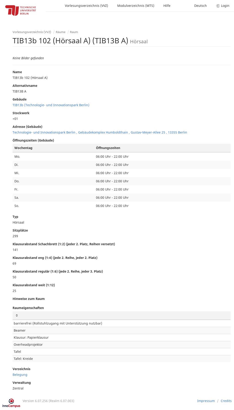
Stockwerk (21, 113)
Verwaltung (22, 382)
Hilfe (166, 5)
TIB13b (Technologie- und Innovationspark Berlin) (51, 105)
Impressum (206, 401)
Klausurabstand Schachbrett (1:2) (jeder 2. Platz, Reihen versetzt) (64, 244)
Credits (226, 401)
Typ (15, 216)
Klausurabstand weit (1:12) (34, 285)
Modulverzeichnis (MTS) (135, 5)
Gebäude (20, 99)
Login (222, 5)
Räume (60, 32)
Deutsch (200, 5)
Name (17, 72)
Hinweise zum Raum (29, 299)
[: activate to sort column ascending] (122, 315)
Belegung (20, 374)
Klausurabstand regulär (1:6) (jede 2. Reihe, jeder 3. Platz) (58, 271)
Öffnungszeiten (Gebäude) (33, 140)
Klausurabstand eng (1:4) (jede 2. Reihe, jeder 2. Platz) (55, 257)
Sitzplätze (20, 230)
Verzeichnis (21, 369)
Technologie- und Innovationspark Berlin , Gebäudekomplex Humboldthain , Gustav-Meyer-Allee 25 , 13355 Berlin (100, 132)
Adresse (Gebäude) (27, 126)
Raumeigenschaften (28, 308)
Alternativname (25, 85)
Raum (74, 32)
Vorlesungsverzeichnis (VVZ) (86, 5)
